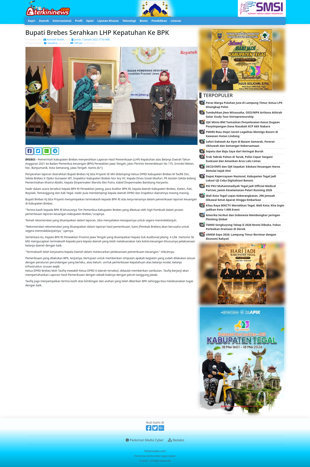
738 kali (76, 43)
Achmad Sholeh (53, 39)
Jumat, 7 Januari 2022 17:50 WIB (90, 39)
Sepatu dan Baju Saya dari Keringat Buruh (234, 151)
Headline (50, 43)
